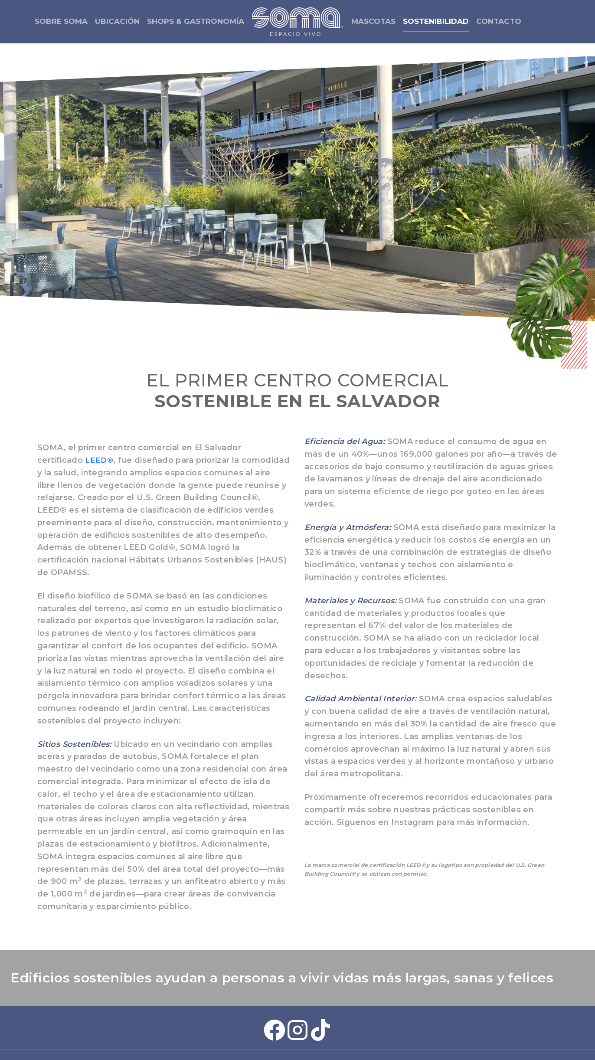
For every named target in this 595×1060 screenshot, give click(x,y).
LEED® (99, 442)
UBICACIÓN (117, 21)
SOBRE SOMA (61, 21)
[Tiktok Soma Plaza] (320, 1012)
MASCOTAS (373, 21)
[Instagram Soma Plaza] (297, 1012)
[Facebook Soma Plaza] (274, 1012)
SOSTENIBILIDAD (436, 21)
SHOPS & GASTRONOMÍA (195, 21)
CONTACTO (498, 21)
